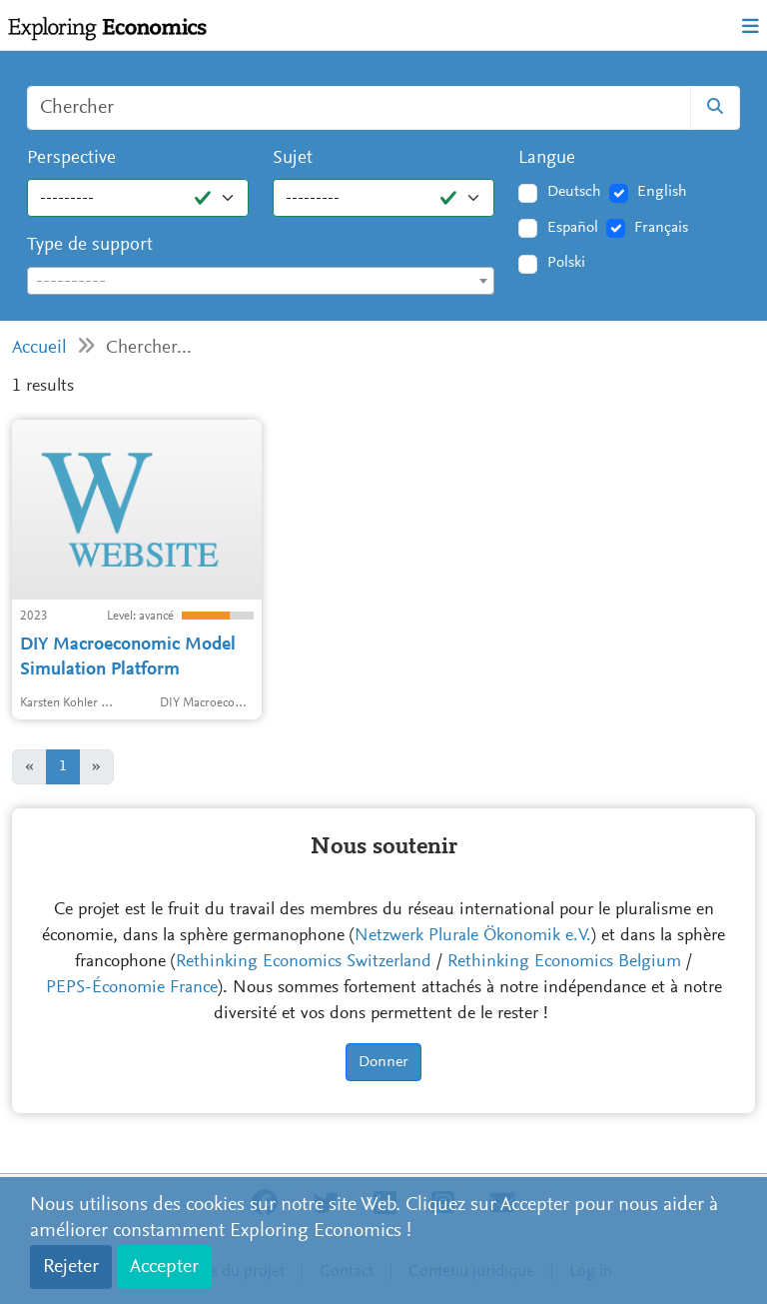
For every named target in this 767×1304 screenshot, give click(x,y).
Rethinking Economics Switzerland (303, 962)
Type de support (90, 245)
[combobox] (260, 281)
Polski (566, 263)
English (662, 192)
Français (661, 228)
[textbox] (260, 282)
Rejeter (71, 1267)
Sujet (293, 158)
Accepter (164, 1267)
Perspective (71, 158)
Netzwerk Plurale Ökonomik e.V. (473, 936)
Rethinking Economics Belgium (564, 962)
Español (572, 228)
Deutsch (574, 192)
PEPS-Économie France (132, 988)
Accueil (39, 348)
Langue (546, 158)
